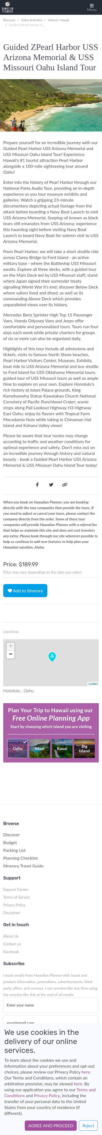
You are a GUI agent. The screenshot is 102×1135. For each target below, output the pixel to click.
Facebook (11, 951)
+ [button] (10, 647)
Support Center (15, 889)
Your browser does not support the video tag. (51, 733)
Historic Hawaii (58, 20)
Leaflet (93, 683)
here (86, 1071)
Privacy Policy (14, 905)
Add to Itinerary (25, 590)
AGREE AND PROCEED (50, 1125)
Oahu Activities (31, 20)
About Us (11, 936)
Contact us (12, 943)
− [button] (10, 655)
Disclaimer (11, 912)
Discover (9, 20)
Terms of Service (16, 897)
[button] (92, 7)
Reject (88, 1125)
